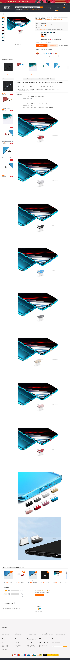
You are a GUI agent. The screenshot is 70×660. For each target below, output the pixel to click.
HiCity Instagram (4, 649)
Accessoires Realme (43, 623)
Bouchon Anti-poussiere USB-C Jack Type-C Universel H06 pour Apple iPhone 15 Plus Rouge (21, 581)
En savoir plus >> (49, 51)
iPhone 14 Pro (25, 9)
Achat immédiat (41, 45)
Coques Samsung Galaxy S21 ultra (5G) (47, 634)
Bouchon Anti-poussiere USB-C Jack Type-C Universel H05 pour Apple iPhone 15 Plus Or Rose (33, 581)
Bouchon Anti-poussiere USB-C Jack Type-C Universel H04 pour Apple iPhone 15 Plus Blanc (45, 581)
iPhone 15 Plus (33, 100)
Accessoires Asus (4, 624)
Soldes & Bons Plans (51, 11)
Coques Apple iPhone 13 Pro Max (60, 628)
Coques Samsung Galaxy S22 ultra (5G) (47, 628)
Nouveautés (19, 11)
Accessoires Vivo (55, 623)
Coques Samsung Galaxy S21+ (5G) (60, 633)
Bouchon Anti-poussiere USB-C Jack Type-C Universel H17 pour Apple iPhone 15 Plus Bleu (21, 73)
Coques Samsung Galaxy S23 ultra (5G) (21, 628)
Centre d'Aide (17, 646)
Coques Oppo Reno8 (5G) (19, 633)
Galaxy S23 (37, 9)
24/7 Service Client (37, 4)
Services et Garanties (5, 645)
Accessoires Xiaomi (25, 623)
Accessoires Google (24, 624)
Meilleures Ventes (34, 11)
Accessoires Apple (5, 623)
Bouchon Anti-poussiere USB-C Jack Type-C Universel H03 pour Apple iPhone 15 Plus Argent (57, 581)
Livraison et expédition (30, 645)
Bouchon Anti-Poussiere (34, 101)
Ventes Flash (26, 11)
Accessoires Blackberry (16, 624)
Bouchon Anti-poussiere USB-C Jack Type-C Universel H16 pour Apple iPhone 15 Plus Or (33, 73)
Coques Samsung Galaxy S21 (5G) (60, 634)
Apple (31, 98)
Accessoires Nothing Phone (62, 623)
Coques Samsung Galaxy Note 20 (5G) (47, 633)
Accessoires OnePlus (37, 624)
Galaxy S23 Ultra (31, 9)
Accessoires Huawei (18, 623)
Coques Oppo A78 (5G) (18, 634)
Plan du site (41, 646)
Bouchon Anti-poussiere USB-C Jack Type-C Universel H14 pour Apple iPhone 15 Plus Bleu (57, 73)
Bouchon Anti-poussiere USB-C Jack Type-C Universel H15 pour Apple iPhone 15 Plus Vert (45, 73)
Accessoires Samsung (11, 623)
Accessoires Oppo (36, 623)
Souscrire (65, 646)
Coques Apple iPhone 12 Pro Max (33, 633)
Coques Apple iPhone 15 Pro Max (7, 628)
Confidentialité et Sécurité (43, 645)
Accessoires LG (10, 624)
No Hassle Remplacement (31, 646)
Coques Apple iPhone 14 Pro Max (33, 628)
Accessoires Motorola (30, 624)
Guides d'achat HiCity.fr (5, 646)
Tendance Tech (42, 11)
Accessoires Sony (30, 623)
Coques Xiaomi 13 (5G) (5, 634)
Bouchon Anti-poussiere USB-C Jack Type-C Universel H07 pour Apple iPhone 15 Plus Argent (8, 581)
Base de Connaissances (18, 645)
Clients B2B (43, 4)
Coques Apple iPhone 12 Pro (32, 634)
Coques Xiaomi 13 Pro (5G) (6, 633)
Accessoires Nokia (49, 623)
